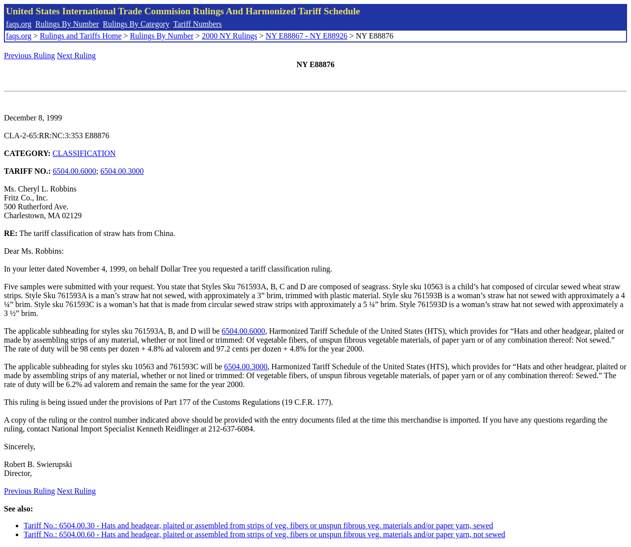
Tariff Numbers (197, 24)
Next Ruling (76, 55)
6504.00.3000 (122, 171)
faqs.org (19, 24)
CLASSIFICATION (84, 153)
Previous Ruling (29, 55)
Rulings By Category (136, 24)
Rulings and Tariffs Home (81, 36)
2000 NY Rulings (229, 36)
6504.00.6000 (74, 171)
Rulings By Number (67, 24)
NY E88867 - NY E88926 (307, 36)
